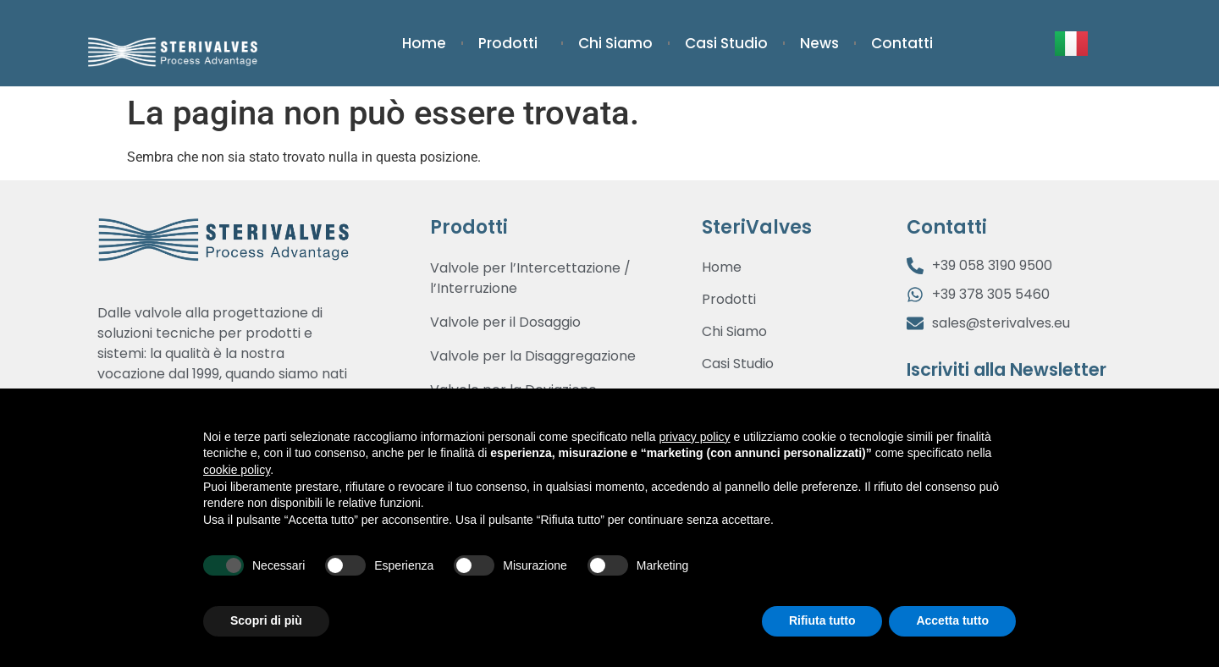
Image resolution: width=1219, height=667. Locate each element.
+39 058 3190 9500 (992, 265)
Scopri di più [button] (266, 620)
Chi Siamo (615, 43)
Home (424, 43)
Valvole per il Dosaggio (505, 322)
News (819, 43)
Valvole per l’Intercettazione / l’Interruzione (530, 278)
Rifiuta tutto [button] (822, 620)
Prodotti (512, 43)
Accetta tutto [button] (952, 620)
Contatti (902, 43)
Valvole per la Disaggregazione (533, 356)
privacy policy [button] (695, 437)
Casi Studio (726, 43)
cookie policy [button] (236, 470)
